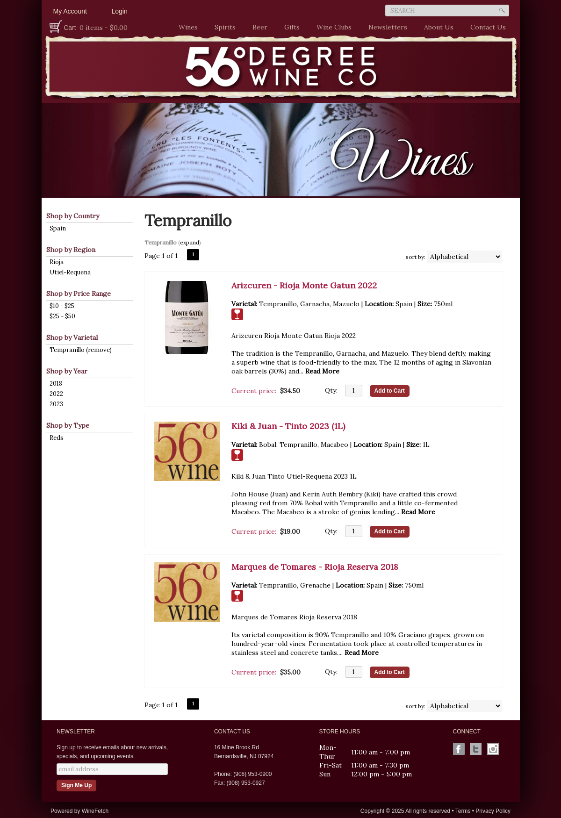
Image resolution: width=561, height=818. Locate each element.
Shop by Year (66, 371)
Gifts (289, 27)
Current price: (253, 391)
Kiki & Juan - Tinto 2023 (288, 426)
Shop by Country (72, 216)
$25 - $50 (62, 316)
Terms (463, 811)
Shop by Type (67, 425)
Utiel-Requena (70, 272)
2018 (56, 383)
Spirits (222, 27)
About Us (436, 27)
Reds (57, 438)
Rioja (57, 262)
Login (120, 11)
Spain (58, 228)
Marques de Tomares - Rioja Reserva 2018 (314, 566)
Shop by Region (70, 249)
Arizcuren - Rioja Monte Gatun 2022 (304, 285)
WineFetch (95, 811)
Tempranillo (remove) (81, 350)
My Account (70, 11)
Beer (257, 27)
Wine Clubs (331, 27)
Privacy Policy (493, 811)
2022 (56, 394)
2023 (56, 404)
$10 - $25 (62, 306)
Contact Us (488, 27)
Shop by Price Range (78, 293)
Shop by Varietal (72, 337)
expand (189, 242)
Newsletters (387, 27)
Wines (185, 27)
